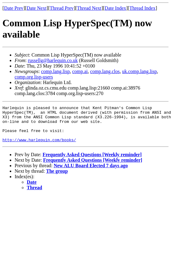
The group (57, 178)
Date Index (115, 8)
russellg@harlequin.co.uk (53, 60)
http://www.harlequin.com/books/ (39, 147)
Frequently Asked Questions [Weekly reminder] (92, 161)
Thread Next (89, 8)
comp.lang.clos (105, 71)
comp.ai (80, 71)
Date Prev (13, 8)
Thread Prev (62, 8)
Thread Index (142, 8)
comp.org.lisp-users (34, 76)
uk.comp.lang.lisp (139, 71)
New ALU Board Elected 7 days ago (91, 172)
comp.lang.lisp (55, 71)
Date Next (37, 8)
